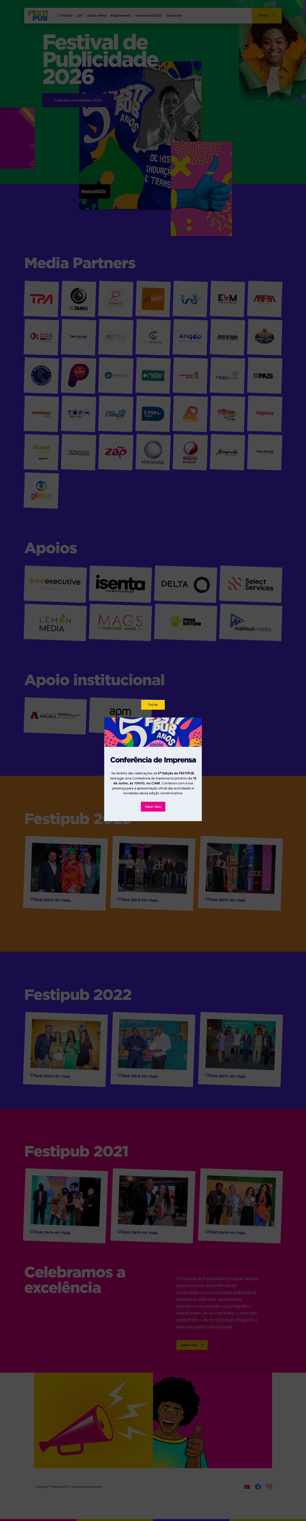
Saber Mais (153, 807)
